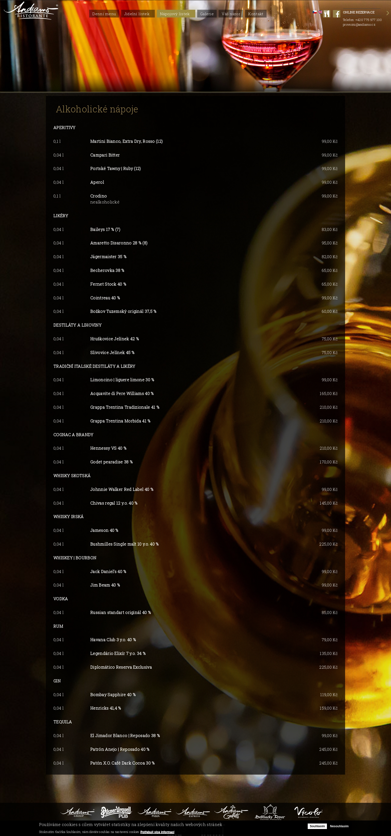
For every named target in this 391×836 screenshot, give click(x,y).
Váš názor (231, 13)
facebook (336, 13)
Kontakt (255, 13)
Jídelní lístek (136, 13)
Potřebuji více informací (157, 832)
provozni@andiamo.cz (359, 24)
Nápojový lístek (175, 13)
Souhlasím (317, 826)
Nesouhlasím (339, 826)
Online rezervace (362, 12)
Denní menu (104, 13)
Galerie (207, 13)
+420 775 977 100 (368, 19)
